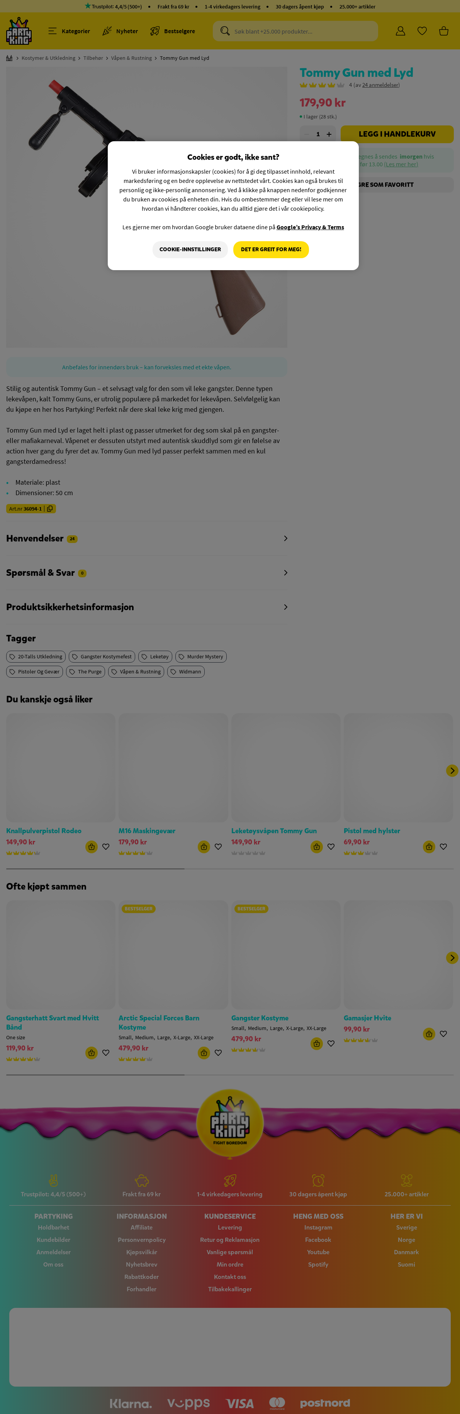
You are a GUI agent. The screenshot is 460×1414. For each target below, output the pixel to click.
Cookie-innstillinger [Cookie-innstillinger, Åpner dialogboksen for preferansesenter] (190, 249)
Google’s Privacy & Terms (310, 227)
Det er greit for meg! (271, 249)
